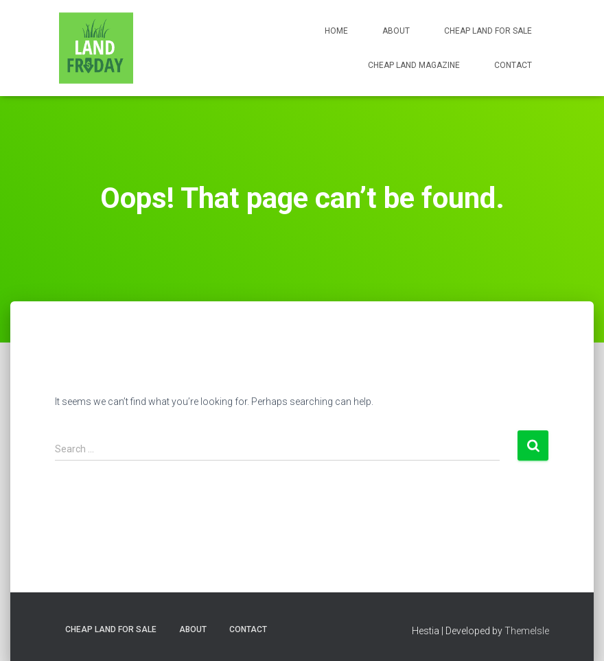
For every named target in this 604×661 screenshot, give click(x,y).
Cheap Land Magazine (414, 65)
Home (336, 31)
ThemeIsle (526, 630)
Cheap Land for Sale (488, 31)
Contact (513, 65)
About (396, 31)
